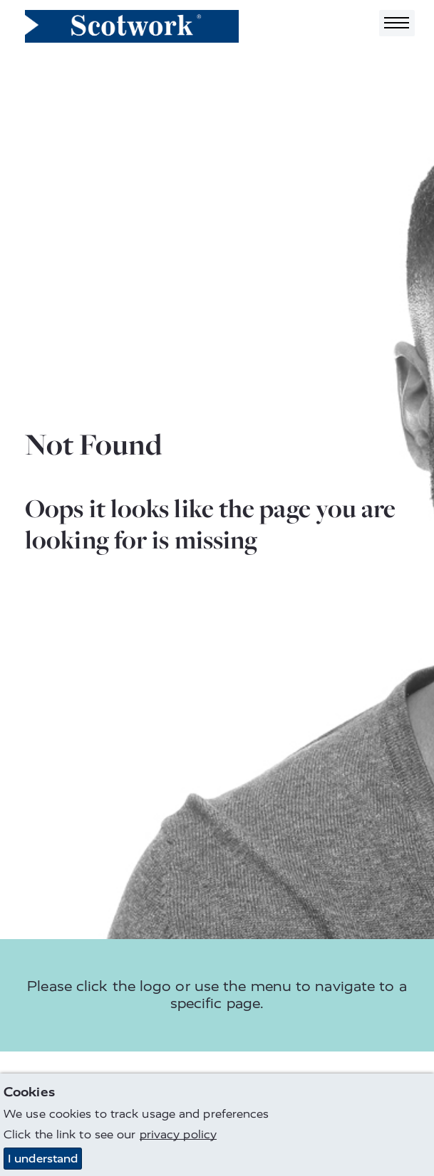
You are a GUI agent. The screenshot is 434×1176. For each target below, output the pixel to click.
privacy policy (178, 1134)
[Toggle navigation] (397, 23)
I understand (43, 1158)
